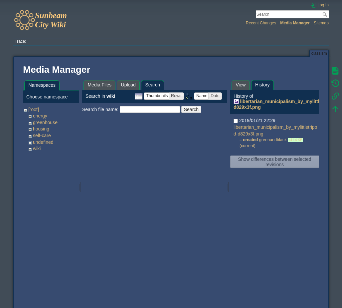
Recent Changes (261, 23)
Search (325, 14)
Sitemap (321, 23)
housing (41, 128)
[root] (33, 109)
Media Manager (295, 23)
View (241, 84)
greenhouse (45, 122)
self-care (42, 135)
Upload (128, 84)
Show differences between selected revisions (274, 162)
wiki (37, 148)
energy (40, 115)
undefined (43, 142)
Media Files (99, 84)
